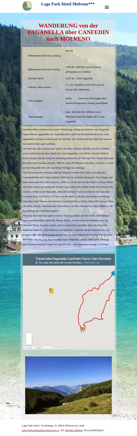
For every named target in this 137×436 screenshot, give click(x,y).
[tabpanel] (68, 86)
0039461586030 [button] (73, 430)
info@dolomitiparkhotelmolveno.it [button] (40, 430)
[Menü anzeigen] (107, 7)
